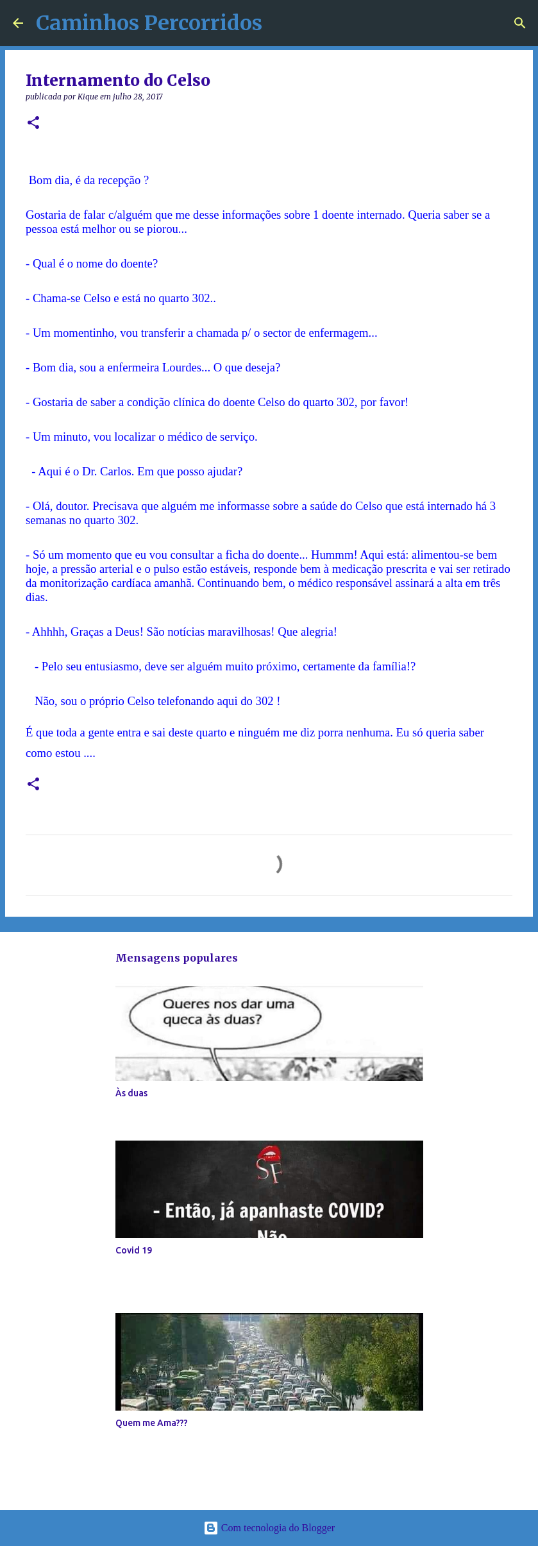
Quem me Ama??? (151, 1423)
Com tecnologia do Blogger (269, 1527)
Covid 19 (133, 1250)
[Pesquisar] (520, 23)
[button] (33, 123)
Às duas (131, 1093)
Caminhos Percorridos (149, 23)
